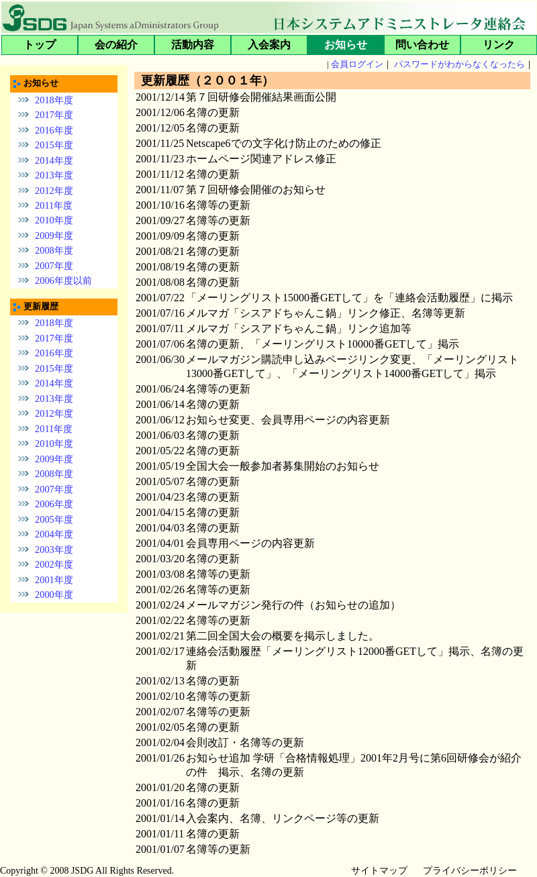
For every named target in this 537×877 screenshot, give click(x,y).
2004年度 (54, 534)
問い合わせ (422, 44)
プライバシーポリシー (470, 871)
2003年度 (54, 549)
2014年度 (54, 159)
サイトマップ (379, 871)
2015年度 (54, 145)
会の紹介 (116, 44)
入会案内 (269, 44)
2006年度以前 (63, 280)
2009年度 (54, 235)
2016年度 (54, 129)
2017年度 (54, 114)
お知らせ (345, 44)
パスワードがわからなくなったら (459, 64)
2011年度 (53, 205)
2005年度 (54, 519)
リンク (499, 44)
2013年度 (54, 175)
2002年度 (54, 564)
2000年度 (54, 594)
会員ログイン (357, 64)
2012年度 (54, 190)
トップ (39, 44)
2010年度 (54, 220)
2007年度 (54, 265)
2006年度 (54, 504)
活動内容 (192, 44)
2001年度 (54, 579)
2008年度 (54, 250)
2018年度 (54, 99)
